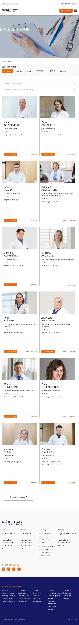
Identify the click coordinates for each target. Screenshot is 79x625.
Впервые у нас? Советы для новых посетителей (24, 598)
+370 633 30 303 (65, 4)
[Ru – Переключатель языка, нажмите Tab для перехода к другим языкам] (74, 4)
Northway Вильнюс (8, 593)
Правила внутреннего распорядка (37, 598)
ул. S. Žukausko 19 (10, 534)
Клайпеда (39, 71)
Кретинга (63, 71)
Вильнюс (19, 71)
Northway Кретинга (8, 601)
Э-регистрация (12, 154)
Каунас (28, 71)
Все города (7, 71)
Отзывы (50, 609)
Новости (66, 590)
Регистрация (67, 10)
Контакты (5, 590)
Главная (4, 61)
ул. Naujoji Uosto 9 (48, 546)
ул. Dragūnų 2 (46, 534)
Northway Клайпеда (8, 596)
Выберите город (9, 67)
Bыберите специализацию (40, 83)
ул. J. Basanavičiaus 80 (68, 534)
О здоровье (67, 593)
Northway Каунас (7, 598)
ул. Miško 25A (28, 534)
